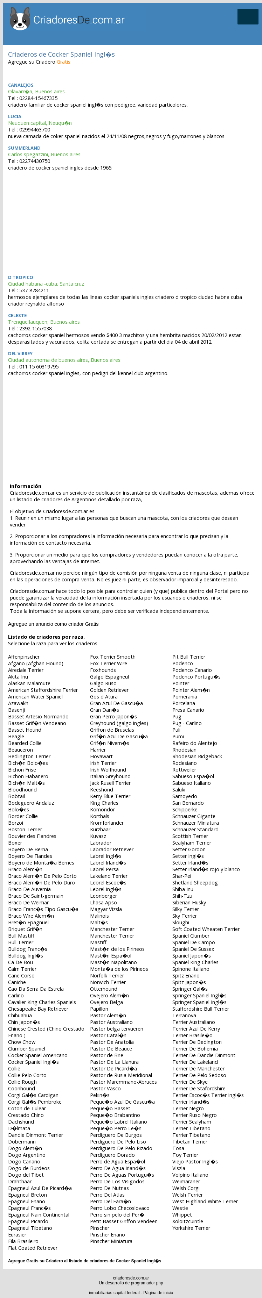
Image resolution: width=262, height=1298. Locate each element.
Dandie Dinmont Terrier (35, 1135)
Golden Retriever (109, 690)
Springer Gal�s (190, 988)
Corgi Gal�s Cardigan (33, 1095)
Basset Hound (24, 729)
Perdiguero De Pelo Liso (118, 1141)
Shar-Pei (181, 876)
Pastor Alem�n (108, 1015)
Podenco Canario (192, 670)
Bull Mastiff (21, 935)
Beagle (16, 736)
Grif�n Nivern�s (109, 743)
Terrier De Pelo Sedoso (199, 1075)
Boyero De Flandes (30, 856)
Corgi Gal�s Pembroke (35, 1101)
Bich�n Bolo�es (28, 763)
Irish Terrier (103, 763)
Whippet (182, 1214)
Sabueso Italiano (191, 783)
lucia (14, 116)
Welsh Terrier (187, 1194)
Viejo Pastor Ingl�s (195, 1161)
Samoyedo (184, 796)
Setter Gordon (189, 849)
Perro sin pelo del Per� (117, 1214)
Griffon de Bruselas (112, 729)
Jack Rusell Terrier (110, 783)
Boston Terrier (25, 829)
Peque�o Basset (110, 1108)
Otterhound (103, 988)
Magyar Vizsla (106, 909)
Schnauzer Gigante (193, 816)
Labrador (100, 842)
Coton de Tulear (27, 1108)
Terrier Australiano (193, 1022)
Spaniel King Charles (195, 962)
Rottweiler (184, 769)
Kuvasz (98, 836)
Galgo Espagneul (109, 676)
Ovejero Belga (106, 1002)
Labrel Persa (104, 869)
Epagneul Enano (26, 1201)
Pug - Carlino (187, 723)
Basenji (16, 710)
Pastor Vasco (105, 1088)
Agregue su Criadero (39, 61)
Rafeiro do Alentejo (194, 743)
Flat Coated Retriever (32, 1248)
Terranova (184, 1015)
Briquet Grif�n (25, 929)
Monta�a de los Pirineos (119, 969)
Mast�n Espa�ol (110, 955)
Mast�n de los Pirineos (117, 949)
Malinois (99, 915)
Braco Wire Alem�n (31, 915)
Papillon (99, 1008)
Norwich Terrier (108, 982)
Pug (176, 716)
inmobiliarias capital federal (114, 1292)
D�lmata (19, 1128)
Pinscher (99, 1228)
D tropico (20, 277)
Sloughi (180, 922)
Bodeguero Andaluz (31, 802)
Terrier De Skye (190, 1081)
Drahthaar (20, 1181)
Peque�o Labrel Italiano (118, 1121)
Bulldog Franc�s (27, 949)
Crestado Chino (26, 1115)
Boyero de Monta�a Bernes (41, 862)
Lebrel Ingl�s (106, 889)
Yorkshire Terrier (191, 1228)
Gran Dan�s (104, 710)
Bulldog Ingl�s (25, 955)
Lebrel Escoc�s (108, 882)
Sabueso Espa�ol (193, 776)
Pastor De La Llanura (114, 1062)
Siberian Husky (189, 902)
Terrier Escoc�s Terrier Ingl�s (208, 1095)
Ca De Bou (20, 962)
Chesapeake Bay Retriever (38, 1008)
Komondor (102, 809)
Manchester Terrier (112, 929)
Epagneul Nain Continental (38, 1214)
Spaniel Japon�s (191, 955)
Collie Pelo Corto (27, 1075)
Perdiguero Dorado (112, 1155)
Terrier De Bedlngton (197, 1042)
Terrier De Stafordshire (199, 1088)
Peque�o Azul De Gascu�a (122, 1101)
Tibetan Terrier (189, 1141)
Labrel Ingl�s (106, 856)
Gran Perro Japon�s (113, 716)
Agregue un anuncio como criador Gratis (53, 624)
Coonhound (21, 1088)
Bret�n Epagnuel (28, 922)
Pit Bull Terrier (188, 656)
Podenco (182, 663)
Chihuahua (20, 1015)
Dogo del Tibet (26, 1174)
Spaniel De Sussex (193, 949)
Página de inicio (158, 1292)
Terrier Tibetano (191, 1128)
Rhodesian (184, 749)
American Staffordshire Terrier (43, 690)
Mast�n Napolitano (113, 962)
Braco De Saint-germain (35, 895)
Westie (180, 1208)
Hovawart (101, 756)
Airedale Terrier (25, 670)
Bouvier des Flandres (32, 836)
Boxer (15, 842)
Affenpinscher (24, 656)
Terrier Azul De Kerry (196, 1028)
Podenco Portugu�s (196, 676)
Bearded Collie (25, 743)
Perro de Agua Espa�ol (117, 1161)
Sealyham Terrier (191, 842)
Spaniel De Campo (193, 942)
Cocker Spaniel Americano (38, 1055)
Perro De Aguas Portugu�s (122, 1174)
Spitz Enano (186, 975)
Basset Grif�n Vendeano (37, 723)
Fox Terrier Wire (108, 663)
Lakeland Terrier (108, 876)
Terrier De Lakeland (195, 1062)
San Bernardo (188, 802)
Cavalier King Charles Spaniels (42, 1002)
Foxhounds (103, 670)
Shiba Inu (182, 889)
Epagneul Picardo (28, 1221)
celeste (17, 315)
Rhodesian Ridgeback (197, 756)
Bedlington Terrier (29, 756)
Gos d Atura (104, 696)
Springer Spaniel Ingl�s (199, 995)
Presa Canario (188, 710)
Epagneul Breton (27, 1194)
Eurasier (17, 1234)
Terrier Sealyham (191, 1121)
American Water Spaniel (35, 696)
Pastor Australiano (111, 1022)
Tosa (178, 1148)
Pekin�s (100, 1095)
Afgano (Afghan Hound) (35, 663)
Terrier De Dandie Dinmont (203, 1055)
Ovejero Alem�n (109, 995)
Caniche (17, 982)
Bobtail (16, 796)
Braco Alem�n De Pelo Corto (42, 876)
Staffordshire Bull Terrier (200, 1008)
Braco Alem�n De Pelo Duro (41, 882)
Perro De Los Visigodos (117, 1181)
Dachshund (21, 1121)
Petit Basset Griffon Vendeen (124, 1221)
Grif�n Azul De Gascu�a (119, 736)
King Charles (104, 802)
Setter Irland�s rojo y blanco (206, 869)
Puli (176, 729)
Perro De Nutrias (109, 1188)
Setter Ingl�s (188, 856)
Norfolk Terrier (107, 975)
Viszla (178, 1168)
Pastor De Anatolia (112, 1042)
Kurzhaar (100, 829)
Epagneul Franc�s (29, 1208)
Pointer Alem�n (191, 690)
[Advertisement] (132, 222)
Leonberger (103, 895)
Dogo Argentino (27, 1155)
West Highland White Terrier (205, 1201)
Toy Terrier (185, 1155)
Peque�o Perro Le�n (116, 1128)
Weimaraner (186, 1181)
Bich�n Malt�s (26, 783)
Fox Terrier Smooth (113, 656)
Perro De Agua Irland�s (118, 1168)
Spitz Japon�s (189, 982)
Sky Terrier (184, 915)
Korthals (99, 816)
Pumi (178, 736)
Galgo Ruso (103, 683)
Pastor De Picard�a (113, 1068)
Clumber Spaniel (26, 1048)
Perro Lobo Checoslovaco (120, 1208)
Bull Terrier (20, 942)
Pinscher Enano (107, 1234)
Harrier (98, 749)
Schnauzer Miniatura (195, 822)
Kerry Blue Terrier (110, 796)
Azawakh (18, 703)
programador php (147, 1283)
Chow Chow (21, 1042)
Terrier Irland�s (190, 1101)
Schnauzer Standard (195, 829)
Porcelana (183, 703)
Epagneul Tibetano (30, 1228)
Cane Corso (21, 975)
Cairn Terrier (22, 969)
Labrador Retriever (111, 849)
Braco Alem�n (25, 869)
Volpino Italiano (190, 1174)
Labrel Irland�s (108, 862)
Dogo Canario (24, 1161)
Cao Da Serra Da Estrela (36, 988)
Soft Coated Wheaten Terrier (206, 929)
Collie (14, 1068)
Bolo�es (18, 809)
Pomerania (184, 696)
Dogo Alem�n (25, 1148)
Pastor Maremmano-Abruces (123, 1081)
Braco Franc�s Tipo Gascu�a (43, 909)
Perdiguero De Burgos (116, 1135)
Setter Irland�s (190, 862)
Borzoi (15, 822)
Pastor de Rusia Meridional (121, 1075)
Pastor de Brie (106, 1055)
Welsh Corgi (186, 1188)
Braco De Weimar (28, 902)
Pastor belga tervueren (116, 1028)
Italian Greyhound (110, 776)
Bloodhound (22, 789)
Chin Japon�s (24, 1022)
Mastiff (98, 942)
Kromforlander (107, 822)
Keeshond (101, 789)
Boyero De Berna (28, 849)
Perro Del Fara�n (110, 1201)
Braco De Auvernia (29, 889)
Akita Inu (18, 676)
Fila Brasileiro (23, 1241)
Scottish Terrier (190, 836)
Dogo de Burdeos (29, 1168)
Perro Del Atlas (107, 1194)
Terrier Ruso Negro (194, 1115)
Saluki (178, 789)
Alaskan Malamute (29, 683)
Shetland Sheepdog (195, 882)
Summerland (24, 148)
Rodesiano (184, 763)
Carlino (16, 995)
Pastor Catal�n (108, 1035)
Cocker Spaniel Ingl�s (33, 1062)
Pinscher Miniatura (111, 1241)
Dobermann (22, 1141)
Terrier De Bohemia (195, 1048)
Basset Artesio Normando (38, 716)
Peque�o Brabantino (115, 1115)
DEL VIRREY (20, 353)
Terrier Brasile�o (192, 1035)
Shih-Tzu (182, 895)
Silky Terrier (185, 909)
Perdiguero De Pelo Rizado (121, 1148)
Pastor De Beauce (111, 1048)
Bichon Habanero (28, 776)
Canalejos (21, 85)
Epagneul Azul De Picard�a (40, 1188)
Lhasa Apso (103, 902)
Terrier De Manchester (198, 1068)
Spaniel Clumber (190, 935)
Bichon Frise (22, 769)
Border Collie (23, 816)
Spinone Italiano (190, 969)
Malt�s (99, 922)
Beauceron (20, 749)
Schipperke (185, 809)
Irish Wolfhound (108, 769)
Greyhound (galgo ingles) (119, 723)
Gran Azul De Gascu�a (116, 703)
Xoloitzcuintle (187, 1221)
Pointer (180, 683)
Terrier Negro (188, 1108)
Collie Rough (22, 1081)
